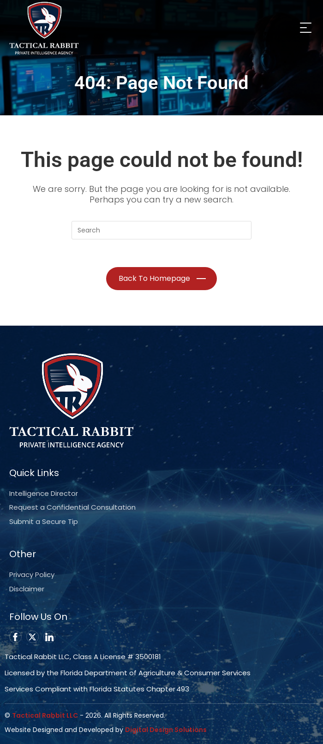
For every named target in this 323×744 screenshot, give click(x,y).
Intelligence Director (43, 493)
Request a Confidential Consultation (72, 507)
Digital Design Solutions (166, 729)
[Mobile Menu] (304, 27)
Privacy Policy (31, 574)
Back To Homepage (154, 278)
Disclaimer (26, 589)
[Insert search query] (161, 230)
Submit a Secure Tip (43, 521)
